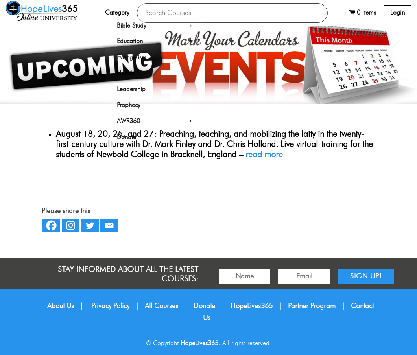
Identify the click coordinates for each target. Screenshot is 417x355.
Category (117, 12)
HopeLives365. (200, 343)
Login (397, 12)
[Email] (109, 225)
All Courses (161, 306)
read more (264, 155)
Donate (204, 306)
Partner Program (312, 306)
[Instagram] (70, 225)
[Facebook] (51, 225)
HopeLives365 (252, 306)
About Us (60, 306)
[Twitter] (90, 225)
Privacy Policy (110, 306)
